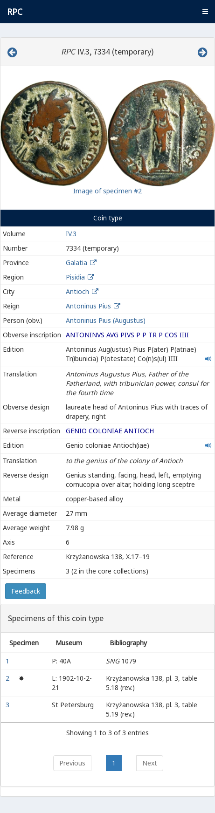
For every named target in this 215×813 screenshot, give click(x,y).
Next (149, 762)
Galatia (76, 262)
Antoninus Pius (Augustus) (106, 320)
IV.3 (71, 233)
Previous (72, 762)
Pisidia (75, 277)
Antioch (77, 291)
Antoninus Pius (88, 305)
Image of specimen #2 (107, 190)
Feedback (25, 591)
